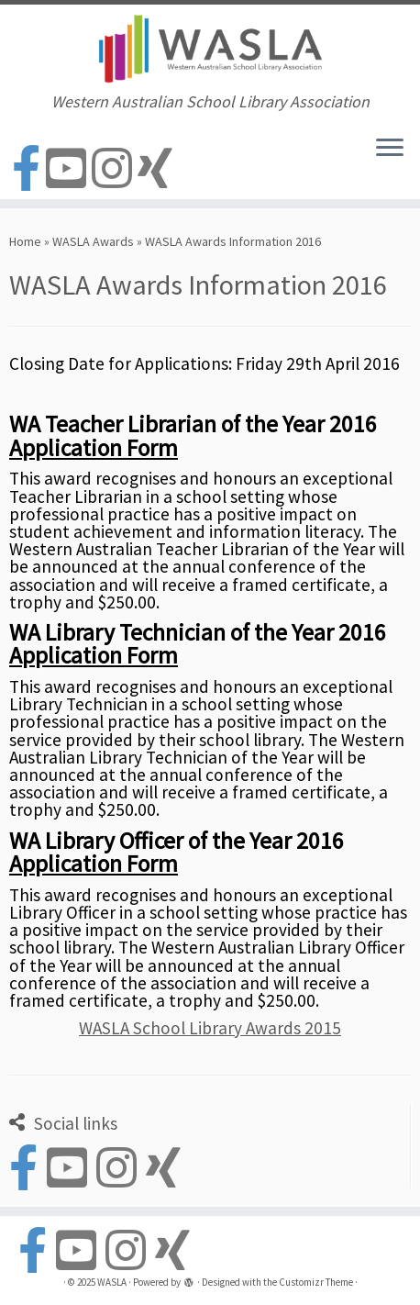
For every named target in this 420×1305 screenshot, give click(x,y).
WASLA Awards (93, 241)
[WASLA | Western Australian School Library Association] (210, 49)
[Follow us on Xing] (158, 169)
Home (25, 241)
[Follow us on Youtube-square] (69, 169)
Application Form (93, 448)
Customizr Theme (316, 1282)
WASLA (112, 1282)
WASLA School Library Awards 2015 (210, 1028)
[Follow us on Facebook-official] (29, 169)
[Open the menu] (389, 149)
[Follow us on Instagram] (115, 169)
